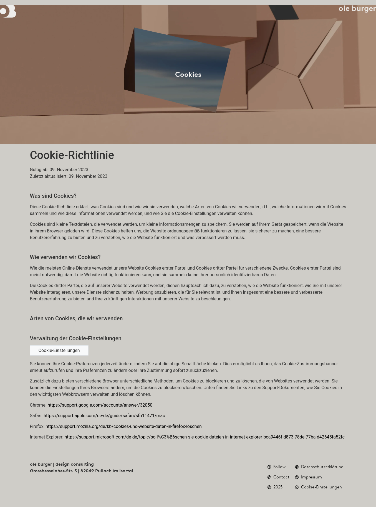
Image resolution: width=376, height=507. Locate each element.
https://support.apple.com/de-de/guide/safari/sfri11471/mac (104, 415)
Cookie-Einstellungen (59, 350)
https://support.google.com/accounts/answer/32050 (99, 405)
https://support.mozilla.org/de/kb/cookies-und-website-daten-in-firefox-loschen (123, 426)
